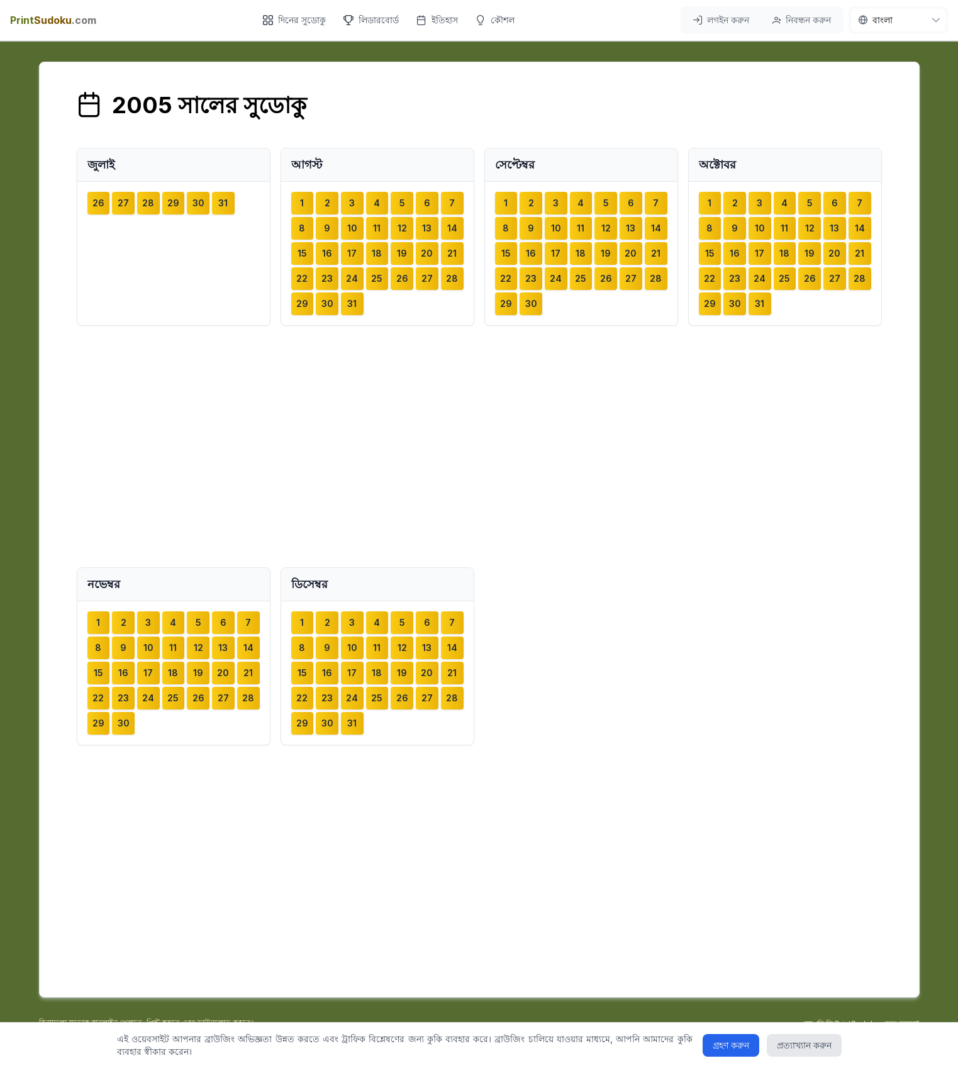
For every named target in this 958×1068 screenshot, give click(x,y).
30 (198, 202)
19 (402, 253)
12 (402, 228)
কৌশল (495, 19)
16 (327, 253)
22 (302, 278)
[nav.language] (898, 20)
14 (452, 228)
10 (352, 228)
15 (302, 253)
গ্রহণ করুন (731, 1045)
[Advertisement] (479, 447)
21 (452, 253)
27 (123, 202)
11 (377, 228)
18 (377, 253)
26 (98, 202)
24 (352, 278)
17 (352, 253)
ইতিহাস (437, 19)
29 (173, 202)
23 (327, 278)
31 (223, 202)
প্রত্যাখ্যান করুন (804, 1045)
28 (148, 202)
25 (376, 278)
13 (427, 228)
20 (427, 253)
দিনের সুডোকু (294, 19)
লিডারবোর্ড (371, 19)
